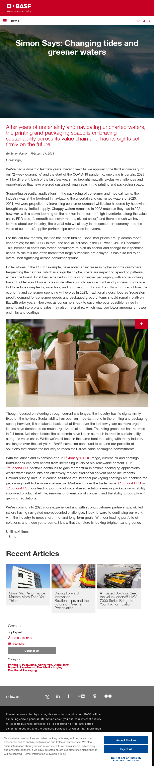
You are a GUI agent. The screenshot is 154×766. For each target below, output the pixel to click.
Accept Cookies (126, 740)
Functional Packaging (22, 670)
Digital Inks (61, 664)
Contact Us (32, 651)
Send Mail (16, 644)
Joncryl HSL (17, 488)
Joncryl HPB (129, 483)
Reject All (126, 749)
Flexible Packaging (50, 667)
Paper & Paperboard (21, 667)
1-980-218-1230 (20, 638)
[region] (76, 749)
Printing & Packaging (22, 664)
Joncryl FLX (17, 468)
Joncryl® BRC (77, 458)
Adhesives (45, 664)
